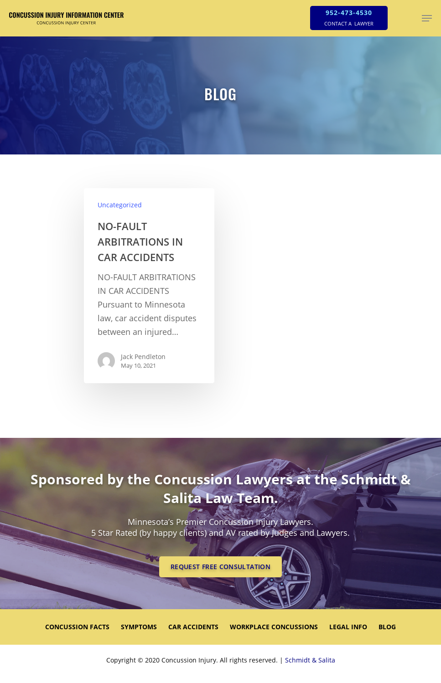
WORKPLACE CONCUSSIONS (274, 626)
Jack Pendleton (143, 356)
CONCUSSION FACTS (77, 626)
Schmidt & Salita (310, 660)
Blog (387, 626)
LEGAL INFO (348, 626)
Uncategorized (120, 204)
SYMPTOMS (139, 626)
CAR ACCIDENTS (193, 626)
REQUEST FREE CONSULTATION (220, 566)
